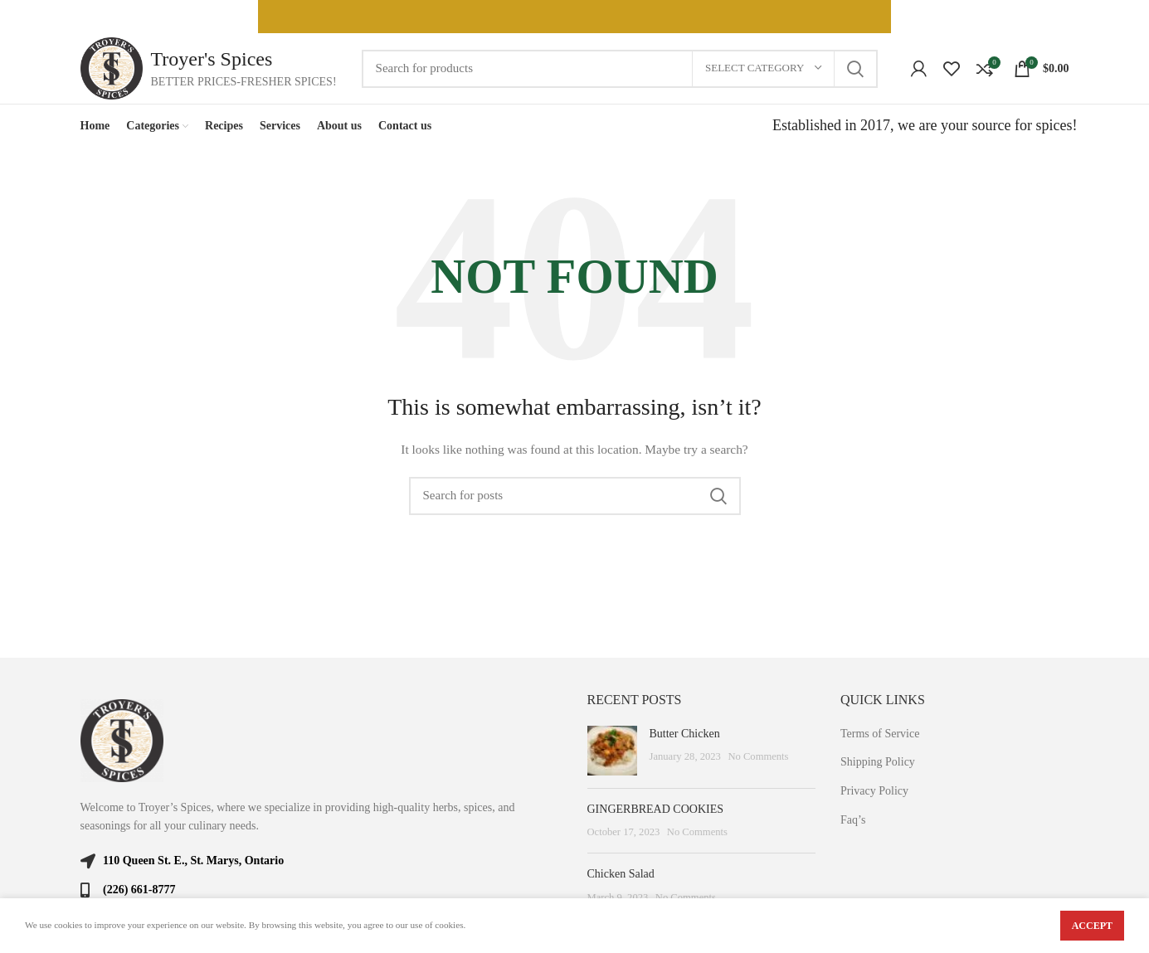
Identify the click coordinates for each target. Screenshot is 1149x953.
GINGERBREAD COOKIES (655, 809)
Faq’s (852, 820)
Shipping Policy (877, 762)
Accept (1092, 925)
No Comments (758, 756)
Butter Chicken (685, 733)
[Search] (620, 69)
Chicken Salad (621, 874)
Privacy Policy (874, 791)
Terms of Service (879, 733)
